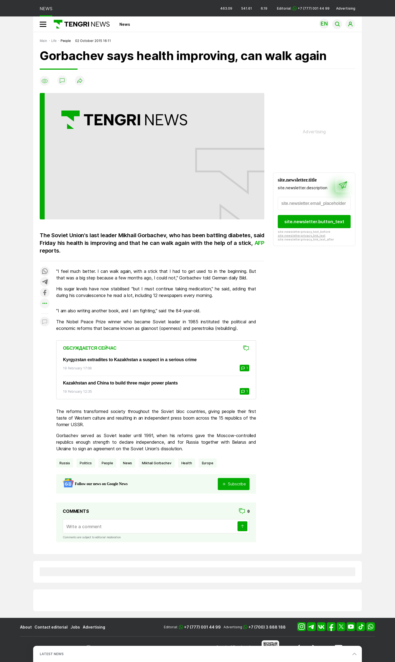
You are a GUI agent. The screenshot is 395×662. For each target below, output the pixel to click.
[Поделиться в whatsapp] (45, 271)
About (26, 627)
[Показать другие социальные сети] (45, 303)
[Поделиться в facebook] (45, 293)
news (127, 463)
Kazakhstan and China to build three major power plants (120, 383)
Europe (207, 463)
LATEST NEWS (52, 654)
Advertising (345, 8)
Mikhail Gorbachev (156, 463)
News (124, 24)
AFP (259, 243)
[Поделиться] (80, 81)
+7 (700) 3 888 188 (267, 627)
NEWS (46, 8)
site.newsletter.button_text (314, 221)
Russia (64, 463)
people (107, 463)
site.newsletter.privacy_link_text (301, 235)
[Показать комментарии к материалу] (45, 321)
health (186, 463)
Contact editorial (51, 627)
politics (86, 463)
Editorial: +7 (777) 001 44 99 (303, 8)
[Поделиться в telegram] (45, 282)
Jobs (75, 627)
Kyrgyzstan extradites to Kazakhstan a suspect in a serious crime (130, 359)
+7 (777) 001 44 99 (202, 627)
